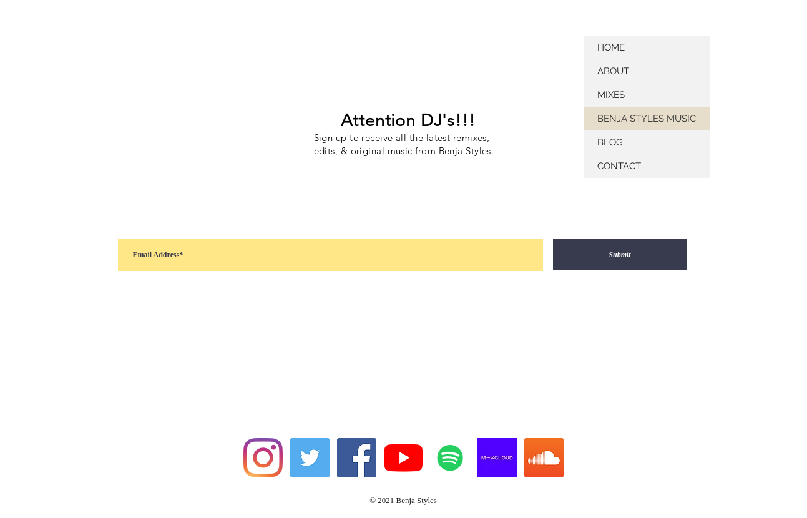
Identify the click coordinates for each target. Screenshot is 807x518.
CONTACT (619, 166)
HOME (611, 47)
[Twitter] (310, 457)
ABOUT (613, 71)
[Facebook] (356, 457)
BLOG (610, 142)
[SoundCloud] (544, 457)
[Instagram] (263, 457)
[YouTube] (403, 457)
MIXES (611, 94)
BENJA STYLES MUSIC (646, 118)
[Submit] (620, 254)
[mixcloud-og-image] (497, 457)
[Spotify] (450, 457)
